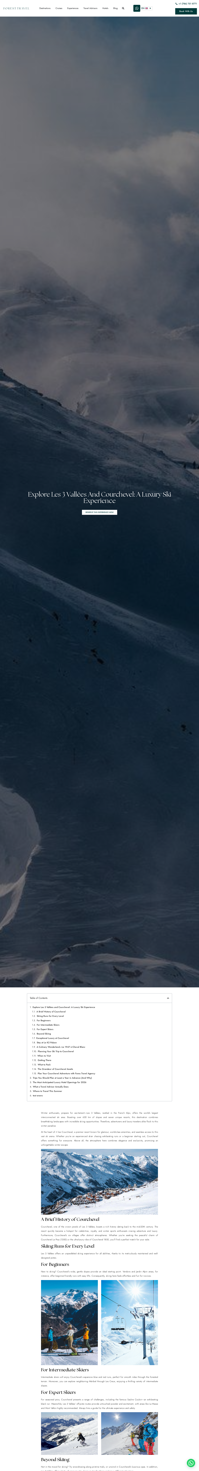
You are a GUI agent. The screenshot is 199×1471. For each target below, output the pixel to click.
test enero (38, 1095)
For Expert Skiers (45, 1029)
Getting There (44, 1060)
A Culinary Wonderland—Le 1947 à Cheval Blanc (61, 1047)
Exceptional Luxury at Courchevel (52, 1038)
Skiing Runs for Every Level (50, 1016)
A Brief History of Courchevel (51, 1011)
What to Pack (44, 1064)
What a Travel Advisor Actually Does (51, 1086)
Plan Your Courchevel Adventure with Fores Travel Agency (66, 1073)
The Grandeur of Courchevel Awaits (55, 1069)
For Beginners (44, 1020)
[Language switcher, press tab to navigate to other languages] (146, 8)
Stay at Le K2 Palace (47, 1042)
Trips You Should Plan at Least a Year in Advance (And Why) (62, 1077)
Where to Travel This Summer (47, 1091)
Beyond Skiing (44, 1033)
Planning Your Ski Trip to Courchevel (56, 1051)
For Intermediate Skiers (48, 1024)
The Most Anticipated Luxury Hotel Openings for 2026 (59, 1082)
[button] (168, 998)
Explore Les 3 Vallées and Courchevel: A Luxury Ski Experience (64, 1007)
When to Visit (44, 1055)
